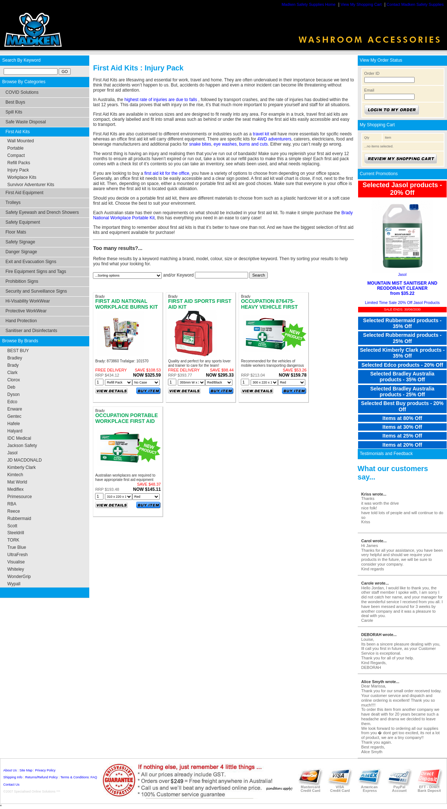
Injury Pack (18, 170)
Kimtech (15, 474)
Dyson (13, 394)
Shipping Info (13, 777)
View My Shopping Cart (361, 4)
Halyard (14, 431)
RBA (11, 503)
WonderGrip (19, 576)
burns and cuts (253, 144)
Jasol (12, 452)
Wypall (13, 583)
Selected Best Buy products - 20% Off (402, 406)
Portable (15, 148)
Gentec (14, 416)
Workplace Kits (21, 177)
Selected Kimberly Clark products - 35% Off (402, 353)
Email (369, 90)
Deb (11, 387)
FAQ (94, 777)
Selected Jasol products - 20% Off (402, 188)
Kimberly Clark (21, 467)
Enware (14, 409)
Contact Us (11, 784)
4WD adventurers (274, 139)
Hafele (13, 423)
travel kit (261, 133)
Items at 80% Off (402, 418)
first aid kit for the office (166, 173)
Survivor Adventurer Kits (30, 184)
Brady (13, 365)
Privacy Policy (45, 770)
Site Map (25, 770)
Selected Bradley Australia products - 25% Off (402, 391)
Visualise (16, 562)
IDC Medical (19, 438)
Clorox (13, 379)
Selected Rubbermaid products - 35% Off (402, 323)
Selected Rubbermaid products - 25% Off (402, 338)
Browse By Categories (24, 81)
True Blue (16, 547)
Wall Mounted (20, 140)
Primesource (19, 496)
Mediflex (15, 489)
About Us (10, 770)
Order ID (372, 73)
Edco (12, 401)
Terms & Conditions (74, 777)
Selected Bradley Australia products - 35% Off (402, 376)
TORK (13, 540)
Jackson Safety (22, 445)
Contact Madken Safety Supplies (415, 4)
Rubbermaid (19, 518)
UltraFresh (17, 554)
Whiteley (15, 569)
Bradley (14, 358)
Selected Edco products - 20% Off (402, 365)
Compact (16, 155)
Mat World (17, 482)
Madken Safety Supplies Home (309, 4)
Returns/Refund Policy (41, 777)
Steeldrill (15, 532)
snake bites (200, 144)
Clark (12, 372)
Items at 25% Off (402, 436)
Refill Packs (18, 162)
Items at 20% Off (402, 445)
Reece (13, 511)
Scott (12, 525)
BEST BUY (18, 350)
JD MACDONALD (24, 460)
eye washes (224, 144)
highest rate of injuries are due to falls (161, 99)
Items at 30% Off (402, 427)
